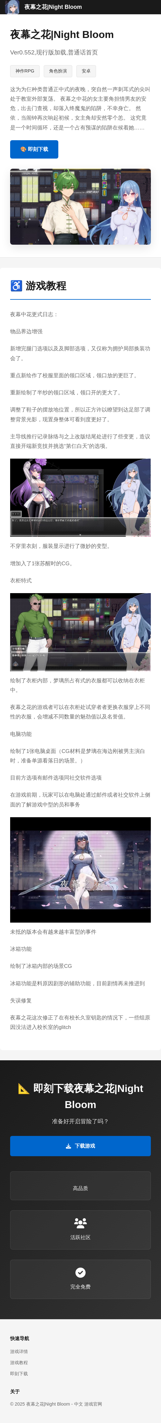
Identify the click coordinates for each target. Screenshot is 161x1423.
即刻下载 (19, 1373)
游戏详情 (19, 1351)
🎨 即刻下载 (34, 149)
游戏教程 (19, 1362)
